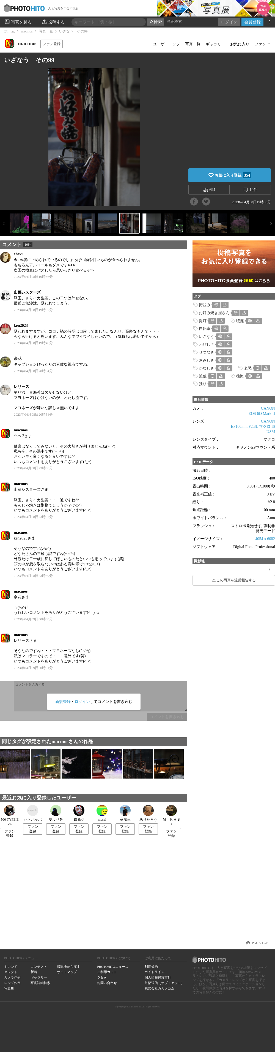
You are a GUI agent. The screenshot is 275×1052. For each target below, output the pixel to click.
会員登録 (252, 22)
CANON (268, 408)
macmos (27, 31)
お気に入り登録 (233, 175)
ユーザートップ (166, 44)
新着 (34, 972)
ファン (260, 44)
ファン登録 (52, 44)
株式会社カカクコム (159, 988)
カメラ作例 (12, 977)
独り (203, 384)
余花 (17, 358)
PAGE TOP (260, 943)
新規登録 (63, 701)
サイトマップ (67, 972)
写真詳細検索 (40, 983)
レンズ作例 (12, 983)
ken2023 (21, 325)
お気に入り (239, 44)
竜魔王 (125, 813)
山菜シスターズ (27, 292)
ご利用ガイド (107, 972)
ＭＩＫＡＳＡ (171, 815)
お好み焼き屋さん (214, 313)
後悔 (240, 376)
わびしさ (206, 344)
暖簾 (240, 321)
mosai (102, 813)
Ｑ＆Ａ (102, 977)
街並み (204, 305)
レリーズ (21, 386)
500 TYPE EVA (9, 815)
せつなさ (206, 352)
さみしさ (206, 360)
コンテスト (39, 966)
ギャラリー (215, 44)
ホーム (9, 31)
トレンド (10, 966)
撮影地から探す (68, 966)
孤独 (203, 376)
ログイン (229, 22)
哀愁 (248, 368)
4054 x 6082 (265, 538)
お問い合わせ (107, 983)
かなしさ (206, 368)
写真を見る (18, 22)
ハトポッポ (33, 813)
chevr (18, 254)
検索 (155, 22)
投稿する (53, 22)
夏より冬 (56, 813)
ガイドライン (154, 972)
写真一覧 (46, 31)
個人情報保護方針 (158, 977)
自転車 (204, 328)
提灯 (203, 321)
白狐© (78, 813)
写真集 (9, 988)
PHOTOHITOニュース (112, 966)
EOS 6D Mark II (262, 413)
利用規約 (151, 966)
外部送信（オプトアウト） (164, 983)
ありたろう (148, 813)
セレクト (10, 972)
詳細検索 (174, 22)
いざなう (206, 336)
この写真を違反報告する (236, 580)
